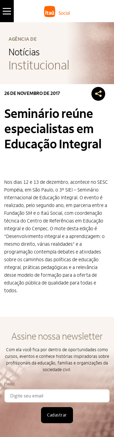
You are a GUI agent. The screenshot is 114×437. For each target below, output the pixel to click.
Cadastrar (57, 415)
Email (9, 384)
